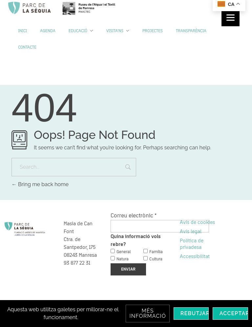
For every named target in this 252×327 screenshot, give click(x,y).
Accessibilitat (195, 256)
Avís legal (190, 231)
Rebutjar (194, 313)
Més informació (147, 313)
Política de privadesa (191, 244)
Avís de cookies (197, 222)
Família (156, 252)
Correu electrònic (134, 216)
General (123, 252)
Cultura (155, 259)
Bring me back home (40, 184)
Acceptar (234, 313)
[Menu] (230, 17)
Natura (122, 259)
